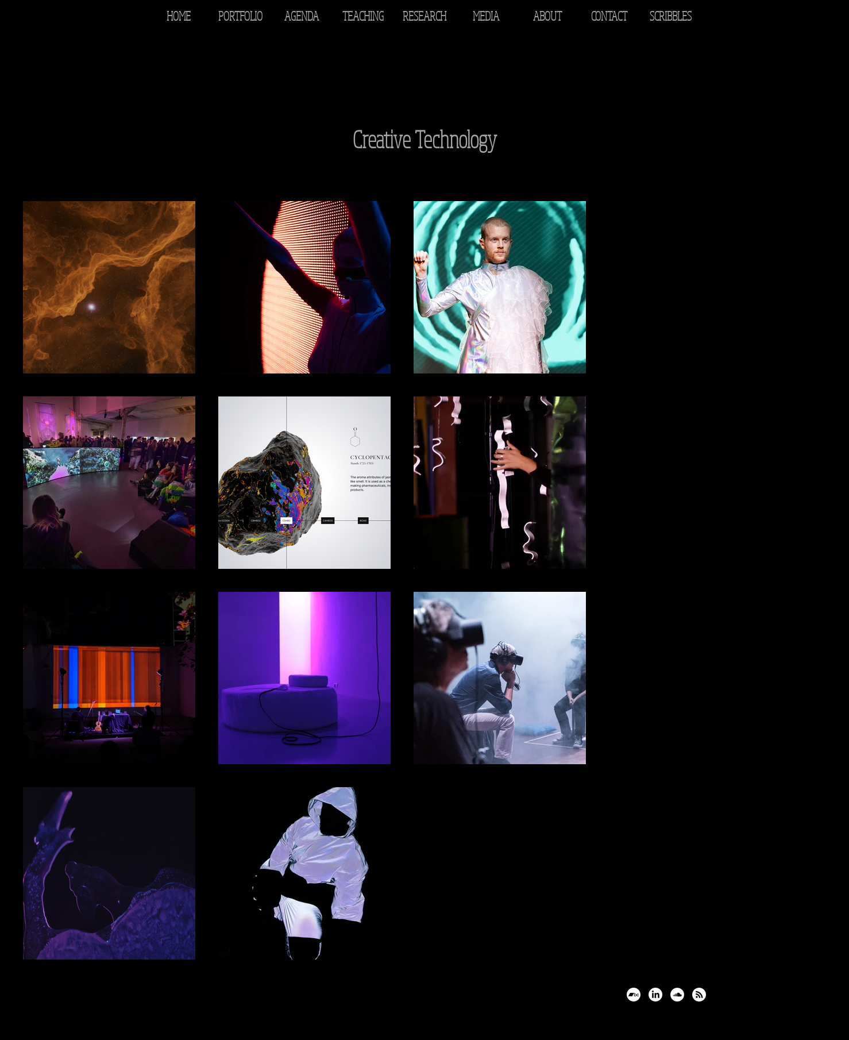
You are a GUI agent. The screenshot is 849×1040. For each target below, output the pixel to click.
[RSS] (699, 995)
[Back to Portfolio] (53, 75)
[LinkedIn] (655, 995)
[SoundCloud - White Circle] (677, 995)
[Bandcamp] (633, 995)
